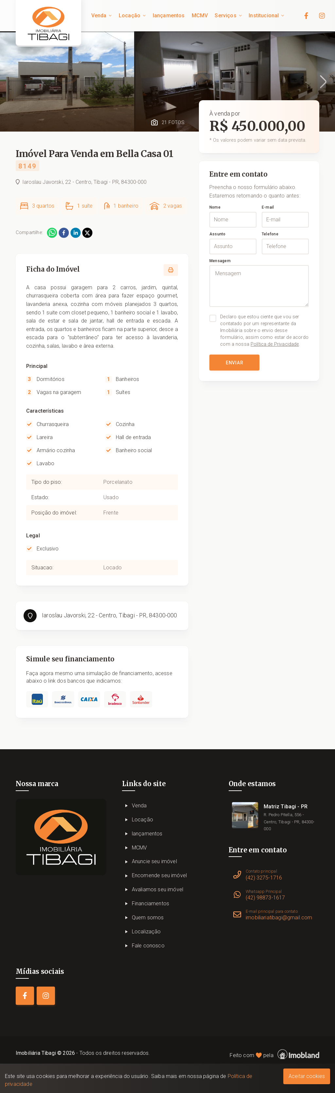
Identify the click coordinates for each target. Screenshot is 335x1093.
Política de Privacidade (275, 344)
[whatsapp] (52, 233)
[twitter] (87, 233)
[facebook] (64, 233)
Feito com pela (274, 1054)
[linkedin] (75, 233)
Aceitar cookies (307, 1076)
